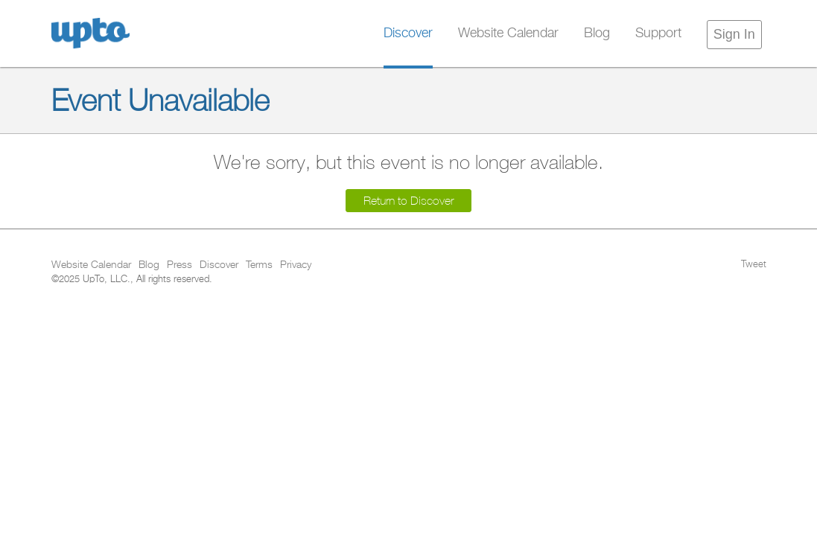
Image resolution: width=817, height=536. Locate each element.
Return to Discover (408, 201)
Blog (597, 33)
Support (658, 33)
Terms (259, 265)
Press (179, 265)
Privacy (295, 265)
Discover (408, 33)
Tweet (753, 264)
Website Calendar (508, 33)
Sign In (734, 34)
